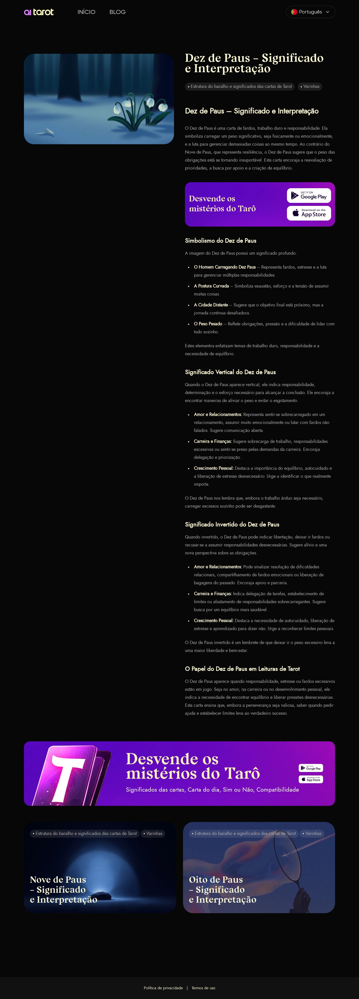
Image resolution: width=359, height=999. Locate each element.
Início (86, 11)
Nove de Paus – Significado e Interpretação (63, 890)
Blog (117, 11)
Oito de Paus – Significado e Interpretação (223, 890)
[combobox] (310, 12)
